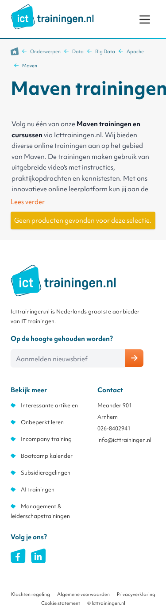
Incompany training (46, 439)
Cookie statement (60, 603)
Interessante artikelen (49, 405)
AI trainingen (37, 489)
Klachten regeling (30, 594)
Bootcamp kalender (47, 456)
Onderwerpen (45, 51)
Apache (135, 51)
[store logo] (52, 16)
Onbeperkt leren (42, 422)
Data (78, 51)
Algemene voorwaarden (83, 594)
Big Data (105, 51)
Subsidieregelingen (45, 472)
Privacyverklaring (136, 594)
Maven (29, 65)
